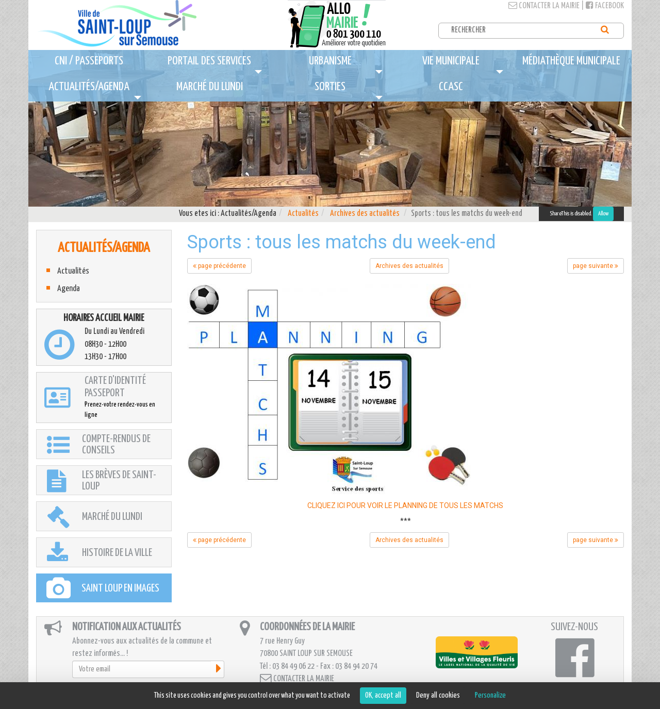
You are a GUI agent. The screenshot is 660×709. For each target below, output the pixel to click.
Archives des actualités (365, 213)
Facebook (605, 6)
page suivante (595, 265)
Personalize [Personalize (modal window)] (490, 695)
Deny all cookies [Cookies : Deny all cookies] (438, 695)
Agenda (68, 288)
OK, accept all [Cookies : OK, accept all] (383, 695)
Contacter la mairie (544, 6)
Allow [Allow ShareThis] (603, 213)
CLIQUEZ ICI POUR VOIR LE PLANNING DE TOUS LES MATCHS (405, 505)
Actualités (303, 213)
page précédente (219, 265)
